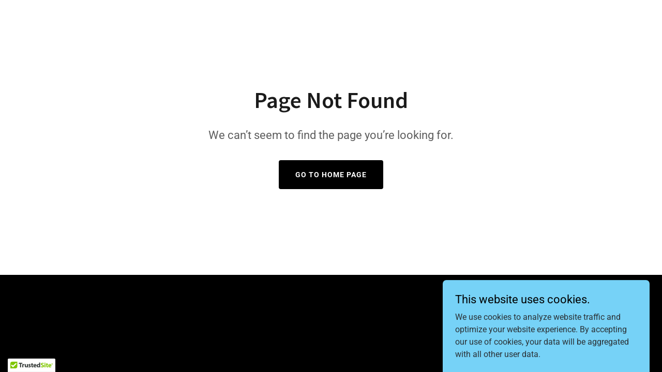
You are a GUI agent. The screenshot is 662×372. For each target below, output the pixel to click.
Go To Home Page (331, 175)
